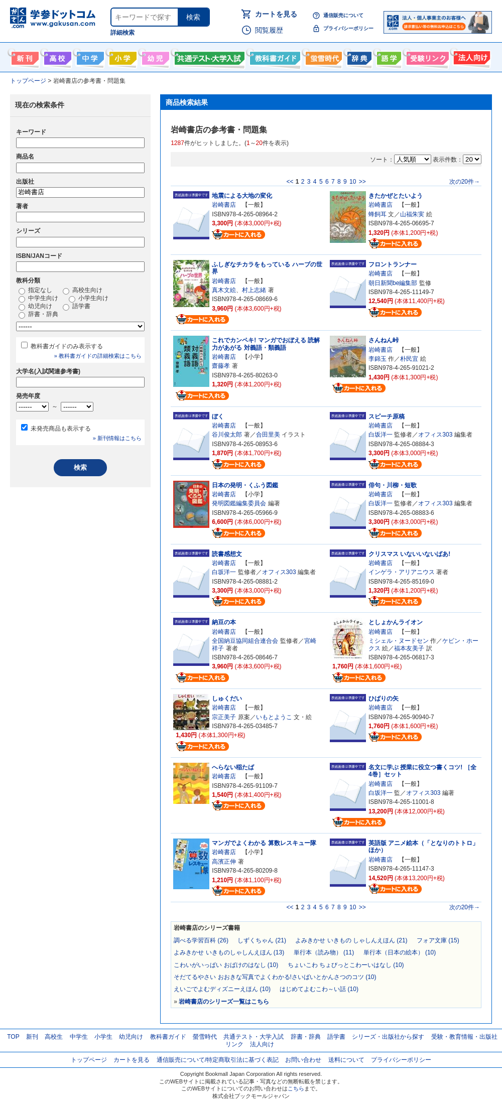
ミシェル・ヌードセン (398, 640)
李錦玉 (377, 358)
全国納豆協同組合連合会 (245, 640)
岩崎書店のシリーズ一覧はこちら (224, 1001)
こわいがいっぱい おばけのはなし (226, 964)
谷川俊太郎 (227, 434)
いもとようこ (274, 717)
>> (362, 181)
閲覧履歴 (269, 30)
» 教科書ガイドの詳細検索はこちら (98, 356)
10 (352, 181)
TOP (13, 1036)
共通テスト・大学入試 (208, 56)
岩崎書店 (224, 204)
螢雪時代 (322, 56)
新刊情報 (24, 56)
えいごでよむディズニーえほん (222, 989)
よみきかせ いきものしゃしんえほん (229, 952)
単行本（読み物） (324, 952)
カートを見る (276, 14)
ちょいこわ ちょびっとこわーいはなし (346, 964)
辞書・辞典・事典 (358, 56)
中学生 (79, 1036)
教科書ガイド (274, 56)
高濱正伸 (224, 861)
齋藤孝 (221, 365)
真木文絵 (224, 290)
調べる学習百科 (201, 940)
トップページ (89, 1059)
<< (289, 181)
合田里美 (268, 434)
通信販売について (343, 15)
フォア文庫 (438, 940)
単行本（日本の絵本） (399, 952)
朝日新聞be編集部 (392, 283)
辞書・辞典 (38, 315)
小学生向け (121, 56)
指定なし (35, 291)
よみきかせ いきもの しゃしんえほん (351, 940)
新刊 (32, 1036)
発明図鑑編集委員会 (239, 503)
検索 (193, 17)
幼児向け (154, 56)
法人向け (470, 56)
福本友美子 (409, 648)
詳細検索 (122, 32)
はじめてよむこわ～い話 (319, 989)
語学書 (388, 56)
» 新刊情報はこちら (117, 438)
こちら (296, 1088)
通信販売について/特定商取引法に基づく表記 (218, 1059)
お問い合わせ (303, 1059)
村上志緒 (254, 290)
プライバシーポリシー (348, 28)
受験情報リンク (426, 56)
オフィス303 (435, 434)
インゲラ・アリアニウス (401, 572)
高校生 (54, 1036)
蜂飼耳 (377, 214)
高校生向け (56, 56)
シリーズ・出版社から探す (388, 1036)
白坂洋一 (380, 434)
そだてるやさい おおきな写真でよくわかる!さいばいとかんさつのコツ (275, 977)
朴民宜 (409, 358)
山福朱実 (412, 214)
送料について (346, 1059)
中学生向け (89, 56)
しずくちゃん (261, 940)
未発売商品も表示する (61, 428)
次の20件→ (464, 181)
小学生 (103, 1036)
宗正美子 (224, 717)
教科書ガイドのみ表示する (67, 346)
